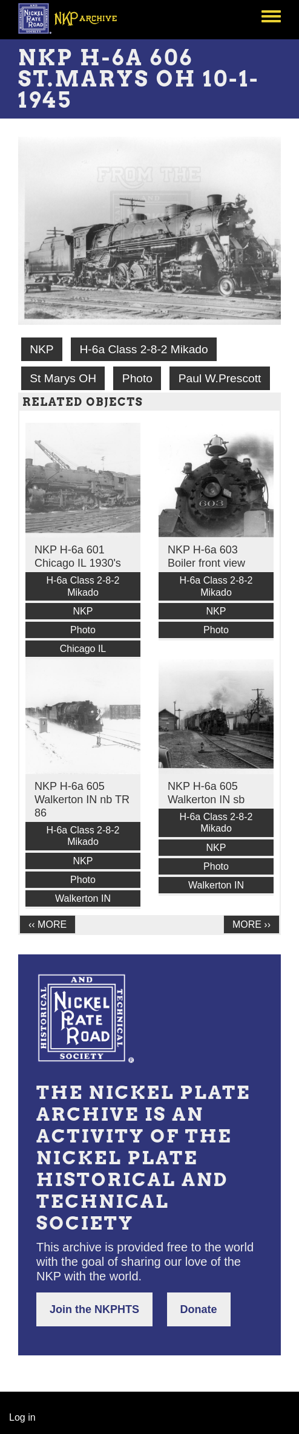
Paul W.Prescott (220, 378)
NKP (41, 349)
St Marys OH (63, 378)
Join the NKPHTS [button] (94, 1309)
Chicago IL (83, 649)
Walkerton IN (83, 898)
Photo (137, 378)
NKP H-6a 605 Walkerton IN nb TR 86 (82, 799)
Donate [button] (198, 1309)
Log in (22, 1417)
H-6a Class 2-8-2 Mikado (143, 349)
